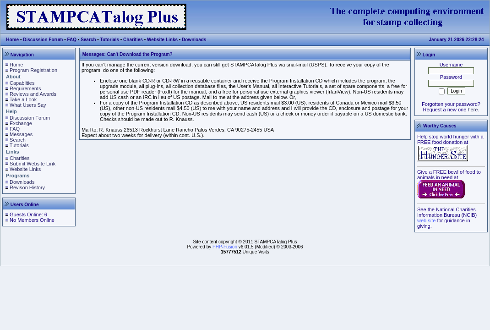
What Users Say (28, 105)
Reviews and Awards (33, 94)
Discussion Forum (43, 39)
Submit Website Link (32, 163)
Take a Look (23, 99)
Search (88, 39)
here (473, 109)
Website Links (162, 39)
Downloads (194, 39)
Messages (21, 134)
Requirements (25, 88)
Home (12, 39)
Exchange (21, 123)
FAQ (72, 39)
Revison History (27, 187)
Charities (133, 39)
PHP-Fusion (224, 246)
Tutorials (109, 39)
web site (426, 220)
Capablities (22, 83)
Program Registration (33, 70)
